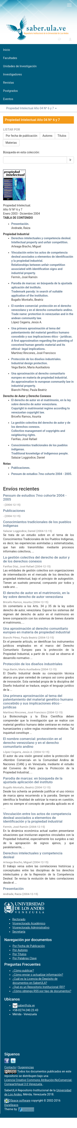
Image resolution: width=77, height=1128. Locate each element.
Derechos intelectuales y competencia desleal (32, 855)
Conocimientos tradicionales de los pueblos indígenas (37, 524)
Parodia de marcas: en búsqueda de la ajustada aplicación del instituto (32, 780)
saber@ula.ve (26, 1005)
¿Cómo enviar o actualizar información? (38, 974)
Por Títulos (19, 954)
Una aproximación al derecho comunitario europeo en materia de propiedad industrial (36, 630)
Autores (47, 135)
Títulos (61, 135)
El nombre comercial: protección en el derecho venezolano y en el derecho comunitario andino (32, 742)
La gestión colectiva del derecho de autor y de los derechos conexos (36, 559)
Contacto (10, 1067)
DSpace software (19, 1100)
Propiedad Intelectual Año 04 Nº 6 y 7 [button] (31, 108)
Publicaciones (14, 511)
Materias (11, 142)
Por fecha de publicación (21, 135)
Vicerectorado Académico (28, 923)
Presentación (13, 889)
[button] (59, 38)
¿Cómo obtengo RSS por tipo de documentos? (42, 991)
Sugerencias (26, 1067)
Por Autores (20, 950)
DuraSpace (11, 1105)
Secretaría (18, 931)
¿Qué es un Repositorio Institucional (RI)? (39, 987)
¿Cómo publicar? (23, 970)
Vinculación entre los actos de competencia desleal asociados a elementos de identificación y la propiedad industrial (37, 817)
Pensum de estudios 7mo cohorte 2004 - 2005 (35, 497)
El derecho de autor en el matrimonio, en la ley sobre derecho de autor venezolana (36, 595)
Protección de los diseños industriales (32, 664)
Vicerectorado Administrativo (30, 927)
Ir (70, 160)
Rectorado (18, 919)
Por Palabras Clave (25, 958)
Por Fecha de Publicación (29, 946)
